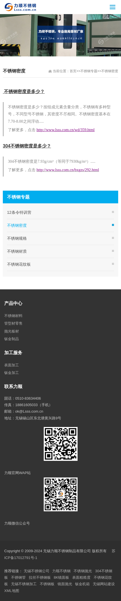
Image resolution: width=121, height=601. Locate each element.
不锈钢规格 (17, 238)
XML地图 (11, 591)
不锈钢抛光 (83, 571)
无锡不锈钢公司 (36, 571)
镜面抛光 (65, 584)
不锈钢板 (47, 584)
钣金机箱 (82, 584)
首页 (73, 71)
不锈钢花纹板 (19, 264)
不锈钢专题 (88, 71)
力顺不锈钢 (61, 571)
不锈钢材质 (17, 251)
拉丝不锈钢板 (40, 577)
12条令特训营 (19, 212)
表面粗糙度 (81, 577)
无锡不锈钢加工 (24, 584)
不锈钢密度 (109, 71)
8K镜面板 (61, 577)
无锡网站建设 (104, 584)
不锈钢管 (18, 577)
